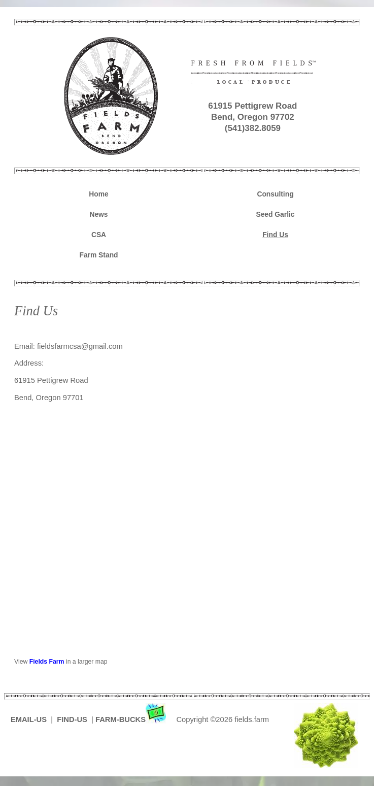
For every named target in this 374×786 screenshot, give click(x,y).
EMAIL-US (29, 719)
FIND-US (73, 719)
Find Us (275, 235)
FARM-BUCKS (131, 719)
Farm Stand (98, 255)
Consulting (275, 194)
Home (98, 194)
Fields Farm (46, 661)
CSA (98, 235)
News (98, 214)
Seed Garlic (275, 214)
